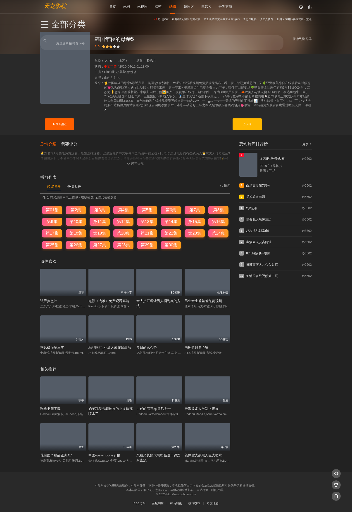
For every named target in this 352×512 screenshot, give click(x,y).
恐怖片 (151, 61)
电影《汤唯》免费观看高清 (108, 301)
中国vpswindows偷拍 (104, 455)
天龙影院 (55, 6)
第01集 (52, 209)
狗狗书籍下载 (50, 408)
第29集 (147, 244)
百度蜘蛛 (158, 503)
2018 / (264, 166)
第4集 (123, 209)
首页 (112, 7)
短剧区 (189, 7)
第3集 (99, 209)
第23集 (194, 233)
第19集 (99, 233)
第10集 (75, 221)
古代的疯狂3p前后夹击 (153, 408)
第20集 (123, 233)
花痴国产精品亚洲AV (56, 455)
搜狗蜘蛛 (194, 503)
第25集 (52, 244)
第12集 (123, 221)
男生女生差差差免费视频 (203, 301)
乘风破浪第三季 (52, 347)
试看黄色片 (48, 301)
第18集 (75, 233)
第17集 (52, 233)
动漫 (172, 7)
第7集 (194, 209)
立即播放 (59, 124)
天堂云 (74, 186)
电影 (126, 7)
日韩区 (206, 7)
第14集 (170, 221)
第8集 (218, 209)
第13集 (147, 221)
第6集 (171, 209)
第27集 (99, 244)
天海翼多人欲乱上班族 (202, 408)
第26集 (75, 244)
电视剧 (142, 7)
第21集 (147, 233)
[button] (50, 143)
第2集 (76, 209)
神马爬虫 (176, 503)
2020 (108, 61)
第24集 (218, 233)
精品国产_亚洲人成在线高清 (109, 347)
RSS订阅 (139, 503)
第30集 (170, 244)
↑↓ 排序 (225, 185)
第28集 (123, 244)
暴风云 (54, 186)
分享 (247, 124)
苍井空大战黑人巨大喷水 (203, 455)
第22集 (170, 233)
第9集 (52, 221)
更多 (307, 144)
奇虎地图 (213, 503)
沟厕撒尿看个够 (196, 347)
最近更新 (225, 7)
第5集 (147, 209)
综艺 (158, 7)
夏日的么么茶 (146, 347)
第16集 (218, 221)
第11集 (99, 221)
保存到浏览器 (302, 39)
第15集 (194, 221)
